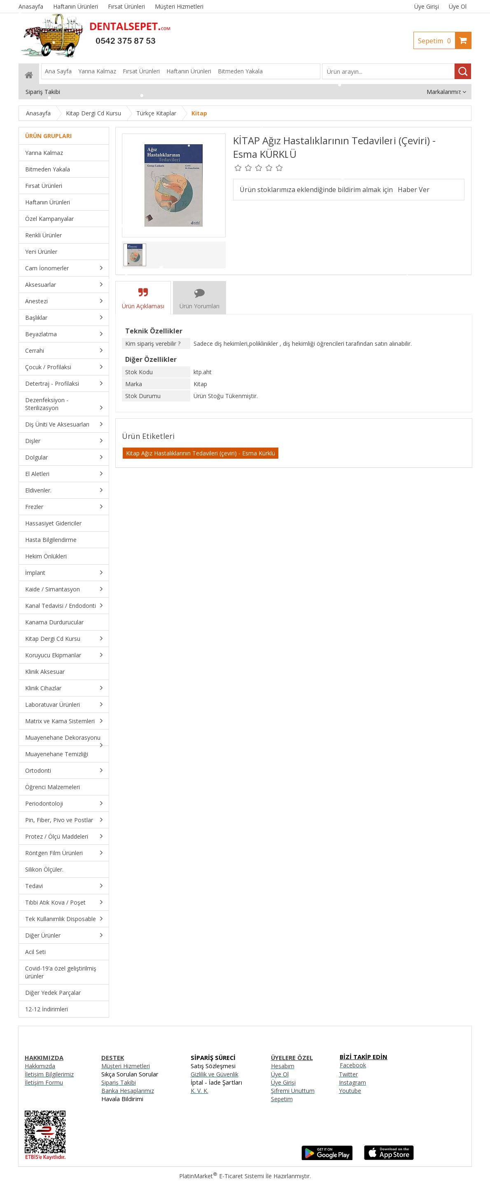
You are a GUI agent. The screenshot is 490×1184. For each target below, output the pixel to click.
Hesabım (282, 1066)
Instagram (352, 1082)
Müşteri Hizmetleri (125, 1066)
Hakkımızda (40, 1066)
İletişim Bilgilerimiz (49, 1074)
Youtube (350, 1091)
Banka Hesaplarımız (127, 1091)
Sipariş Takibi (118, 1082)
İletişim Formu (44, 1082)
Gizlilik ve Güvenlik (214, 1074)
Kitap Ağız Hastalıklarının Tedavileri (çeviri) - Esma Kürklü (200, 453)
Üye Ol (458, 6)
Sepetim (436, 40)
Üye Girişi (426, 6)
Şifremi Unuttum (293, 1091)
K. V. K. (199, 1091)
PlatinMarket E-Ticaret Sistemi (221, 1176)
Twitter (348, 1074)
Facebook (353, 1065)
